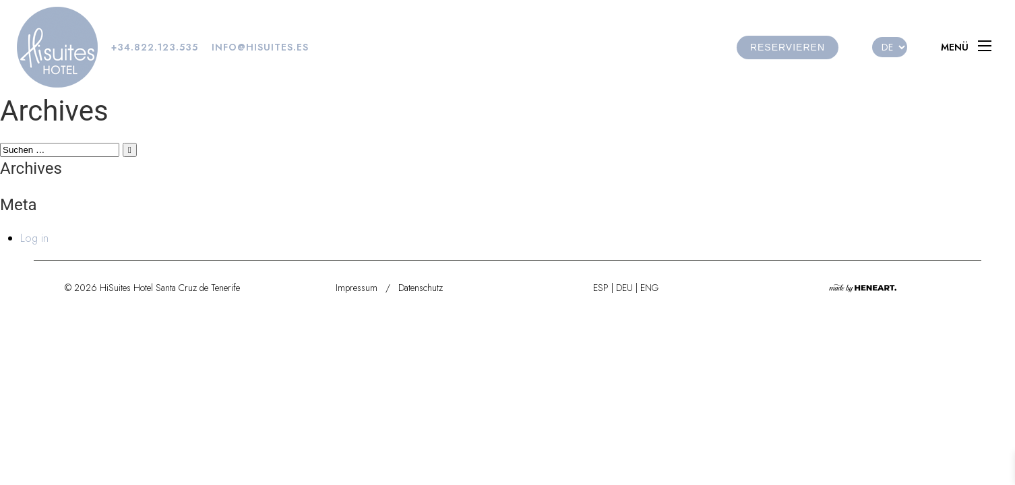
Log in (34, 238)
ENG (649, 287)
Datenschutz (420, 287)
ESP (601, 287)
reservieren (787, 47)
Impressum (356, 287)
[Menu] (969, 47)
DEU (624, 287)
